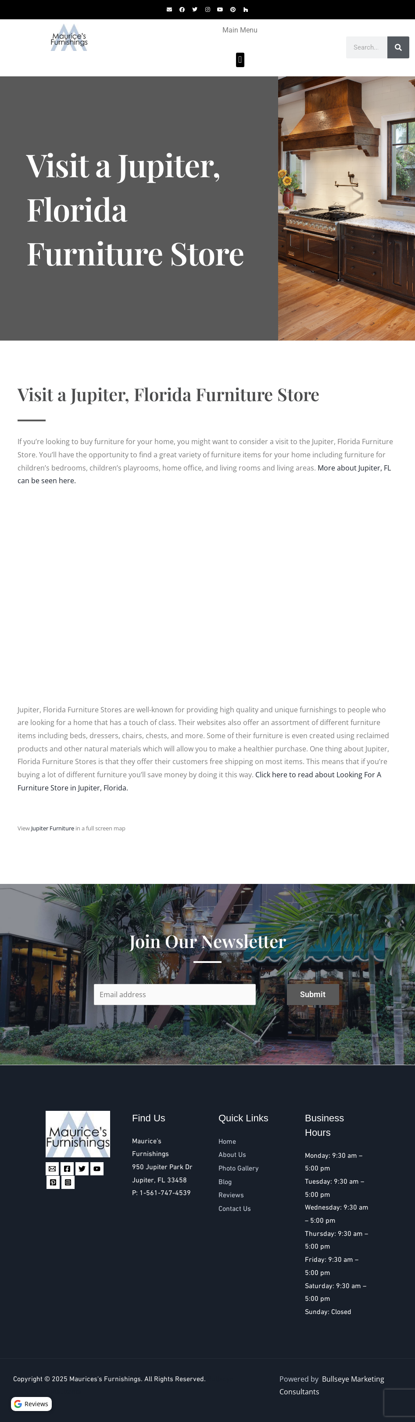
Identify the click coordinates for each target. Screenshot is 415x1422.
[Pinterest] (53, 1182)
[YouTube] (97, 1168)
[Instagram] (68, 1182)
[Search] (398, 47)
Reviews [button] (33, 1402)
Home (227, 1141)
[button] (240, 60)
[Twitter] (82, 1168)
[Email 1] (52, 1168)
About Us (232, 1155)
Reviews (231, 1195)
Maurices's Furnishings (105, 1379)
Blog (225, 1182)
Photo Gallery (238, 1168)
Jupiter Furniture (52, 828)
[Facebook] (67, 1168)
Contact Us (234, 1209)
